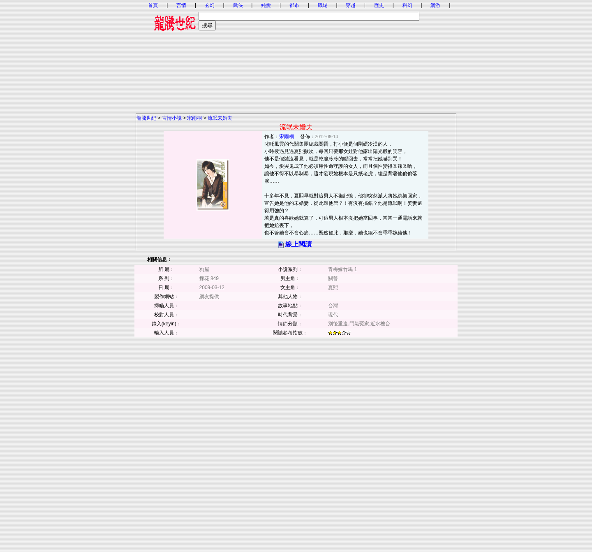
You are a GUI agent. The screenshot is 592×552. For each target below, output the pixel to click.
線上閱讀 (298, 244)
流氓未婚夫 (220, 118)
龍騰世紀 (146, 118)
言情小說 (172, 118)
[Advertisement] (296, 55)
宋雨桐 (194, 118)
